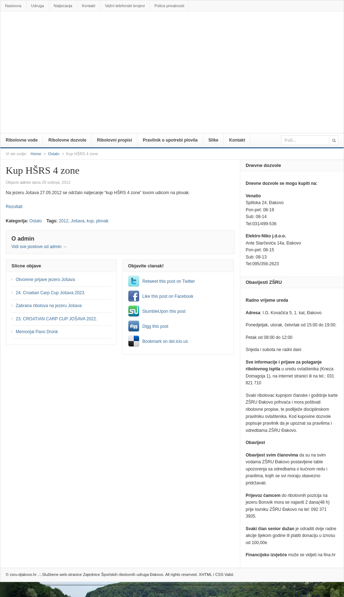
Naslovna (13, 6)
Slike (213, 140)
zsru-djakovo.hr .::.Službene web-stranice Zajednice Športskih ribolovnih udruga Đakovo (173, 27)
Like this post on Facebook (167, 296)
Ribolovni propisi (114, 140)
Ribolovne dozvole (67, 140)
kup (90, 220)
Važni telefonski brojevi (125, 6)
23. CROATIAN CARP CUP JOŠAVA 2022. (56, 318)
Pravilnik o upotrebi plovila (170, 140)
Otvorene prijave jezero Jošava (45, 279)
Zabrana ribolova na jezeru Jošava (49, 305)
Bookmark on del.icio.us (165, 341)
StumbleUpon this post (164, 311)
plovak (102, 220)
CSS (219, 574)
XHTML (205, 574)
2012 (64, 220)
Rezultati (14, 206)
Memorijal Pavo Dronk (37, 331)
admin (25, 182)
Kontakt (88, 6)
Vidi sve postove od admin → (39, 246)
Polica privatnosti (169, 6)
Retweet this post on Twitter (168, 281)
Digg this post (155, 326)
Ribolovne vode (22, 140)
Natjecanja (63, 6)
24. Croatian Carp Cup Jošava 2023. (50, 292)
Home (36, 154)
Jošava (77, 220)
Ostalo (53, 154)
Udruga (37, 6)
